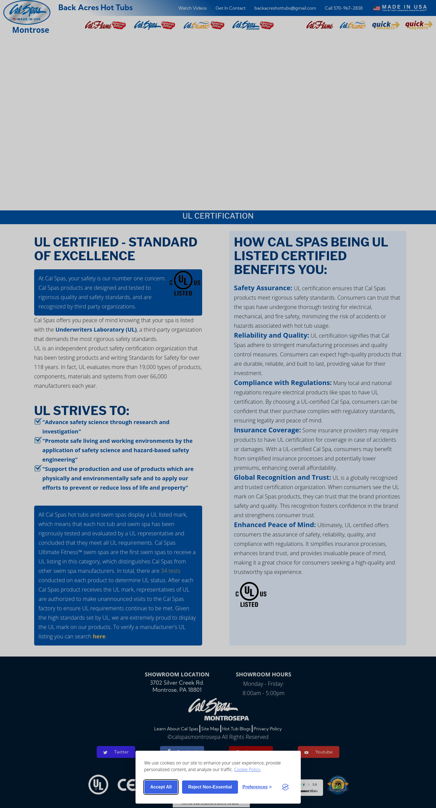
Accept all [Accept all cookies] (161, 787)
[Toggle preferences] (257, 787)
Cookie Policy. (247, 769)
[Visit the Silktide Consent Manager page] (285, 787)
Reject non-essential (210, 787)
